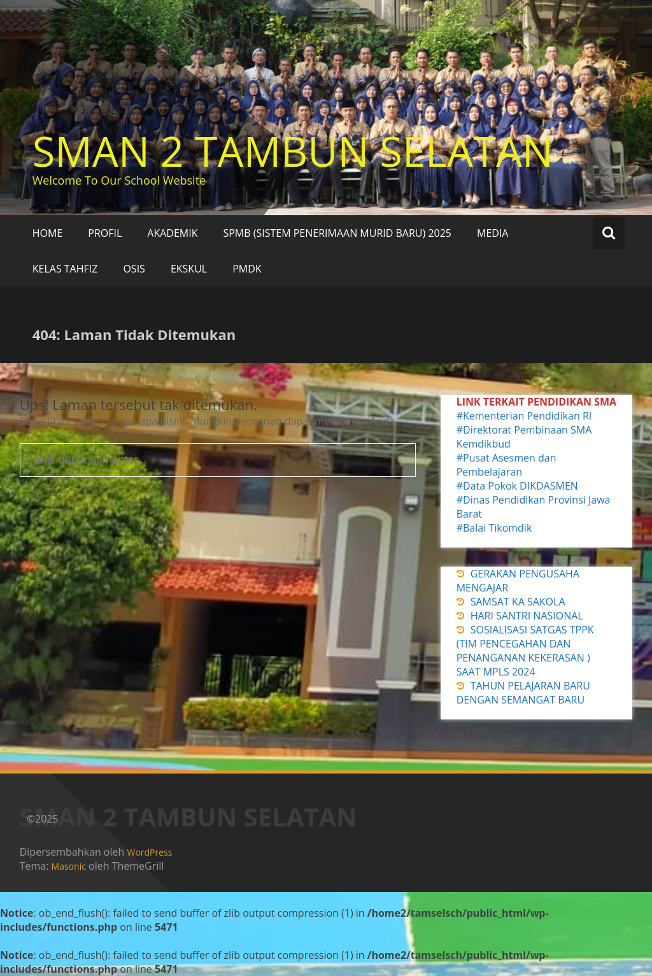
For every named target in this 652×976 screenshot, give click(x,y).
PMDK (246, 269)
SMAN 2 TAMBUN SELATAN (292, 151)
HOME (47, 233)
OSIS (134, 269)
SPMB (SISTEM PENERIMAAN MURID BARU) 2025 (337, 233)
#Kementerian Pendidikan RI (524, 416)
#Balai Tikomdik (494, 528)
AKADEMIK (172, 233)
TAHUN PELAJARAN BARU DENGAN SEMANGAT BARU (523, 693)
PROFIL (105, 233)
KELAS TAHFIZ (65, 269)
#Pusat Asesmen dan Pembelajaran (506, 465)
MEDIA (492, 233)
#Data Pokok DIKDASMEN (517, 486)
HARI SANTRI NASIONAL (527, 616)
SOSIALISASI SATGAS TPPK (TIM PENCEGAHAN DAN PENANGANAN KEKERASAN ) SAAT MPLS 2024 (525, 651)
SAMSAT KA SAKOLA (518, 602)
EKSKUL (189, 269)
